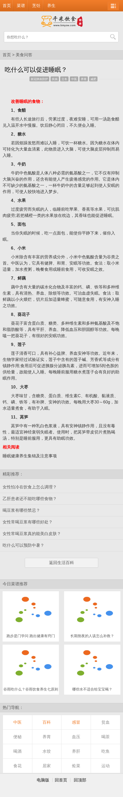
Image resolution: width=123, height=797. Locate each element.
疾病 (55, 79)
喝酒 (17, 751)
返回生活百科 (61, 562)
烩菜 (76, 766)
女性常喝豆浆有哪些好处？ (28, 522)
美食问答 (24, 55)
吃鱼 (105, 751)
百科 (46, 722)
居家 (46, 766)
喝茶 (105, 737)
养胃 (84, 79)
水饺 (46, 751)
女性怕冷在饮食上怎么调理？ (30, 487)
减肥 (93, 79)
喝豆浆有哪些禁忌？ (21, 510)
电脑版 (43, 780)
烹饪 (36, 5)
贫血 (105, 722)
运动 (105, 766)
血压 (76, 737)
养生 (51, 5)
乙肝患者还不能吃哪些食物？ (30, 498)
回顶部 (80, 780)
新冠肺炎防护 (39, 79)
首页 (7, 5)
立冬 (64, 79)
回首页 (61, 780)
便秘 (17, 737)
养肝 (76, 751)
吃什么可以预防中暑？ (23, 545)
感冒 (76, 722)
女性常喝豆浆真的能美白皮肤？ (32, 533)
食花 (17, 766)
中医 (74, 79)
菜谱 (21, 5)
